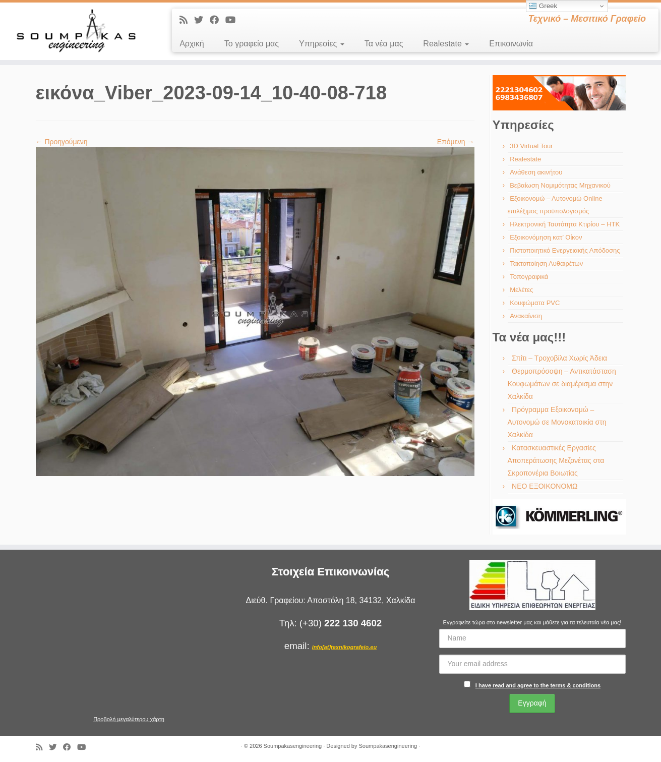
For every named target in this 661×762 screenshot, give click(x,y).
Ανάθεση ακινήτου (536, 172)
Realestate (446, 43)
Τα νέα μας (384, 43)
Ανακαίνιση (526, 316)
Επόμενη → (455, 142)
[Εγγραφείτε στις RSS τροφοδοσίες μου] (186, 20)
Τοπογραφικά (529, 276)
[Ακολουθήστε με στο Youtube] (233, 20)
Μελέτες (521, 290)
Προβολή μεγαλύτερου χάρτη (128, 719)
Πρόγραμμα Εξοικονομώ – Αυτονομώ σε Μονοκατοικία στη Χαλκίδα (557, 422)
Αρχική (191, 43)
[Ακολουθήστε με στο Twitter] (202, 20)
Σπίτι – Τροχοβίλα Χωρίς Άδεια (559, 358)
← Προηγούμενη (62, 142)
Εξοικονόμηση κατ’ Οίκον (546, 237)
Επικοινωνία (511, 43)
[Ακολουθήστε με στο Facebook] (217, 20)
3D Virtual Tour (531, 146)
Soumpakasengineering (293, 746)
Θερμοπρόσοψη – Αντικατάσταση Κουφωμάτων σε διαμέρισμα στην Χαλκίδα (562, 383)
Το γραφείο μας (251, 43)
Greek (543, 6)
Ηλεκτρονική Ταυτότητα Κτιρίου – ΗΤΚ (565, 224)
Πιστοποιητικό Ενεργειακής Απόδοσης (565, 250)
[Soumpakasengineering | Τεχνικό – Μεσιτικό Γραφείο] (76, 31)
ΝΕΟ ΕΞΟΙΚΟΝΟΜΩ (544, 486)
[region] (559, 92)
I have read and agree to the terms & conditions (537, 685)
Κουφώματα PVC (535, 303)
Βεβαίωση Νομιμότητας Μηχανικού (560, 185)
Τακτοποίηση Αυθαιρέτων (546, 263)
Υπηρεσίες (321, 43)
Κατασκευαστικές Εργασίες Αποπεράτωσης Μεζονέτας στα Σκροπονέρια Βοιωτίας (556, 460)
